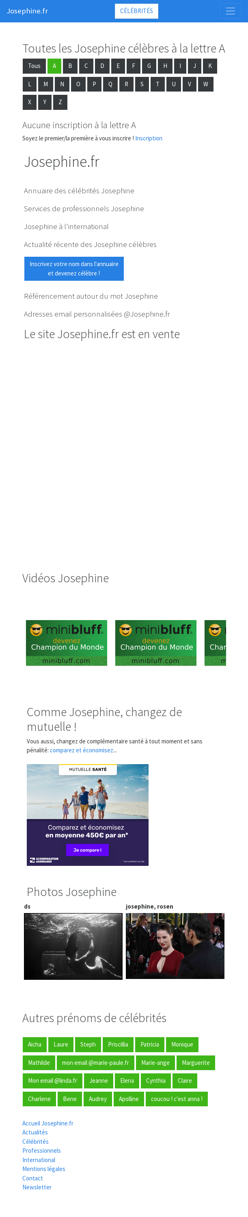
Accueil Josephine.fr (47, 1123)
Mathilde (39, 1062)
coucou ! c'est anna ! (177, 1099)
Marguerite (196, 1062)
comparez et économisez (81, 750)
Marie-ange (155, 1062)
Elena (127, 1080)
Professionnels (41, 1150)
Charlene (39, 1099)
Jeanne (98, 1080)
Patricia (149, 1044)
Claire (185, 1080)
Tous (34, 66)
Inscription (148, 138)
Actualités (35, 1132)
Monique (182, 1044)
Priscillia (118, 1044)
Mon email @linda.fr (52, 1080)
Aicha (34, 1044)
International (38, 1160)
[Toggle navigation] (231, 11)
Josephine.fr (27, 10)
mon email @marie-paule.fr (95, 1062)
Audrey (98, 1099)
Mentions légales (43, 1169)
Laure (61, 1044)
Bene (70, 1099)
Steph (88, 1044)
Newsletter (37, 1187)
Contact (32, 1178)
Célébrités (136, 11)
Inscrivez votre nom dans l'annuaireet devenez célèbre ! (74, 268)
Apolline (129, 1099)
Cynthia (156, 1080)
